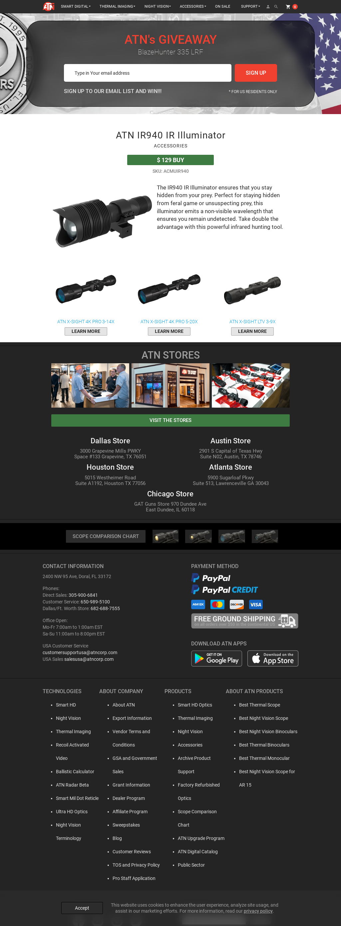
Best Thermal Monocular (256, 758)
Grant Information (124, 772)
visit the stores (170, 420)
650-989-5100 (95, 602)
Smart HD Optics (188, 705)
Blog (110, 825)
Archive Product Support (196, 758)
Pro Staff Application (126, 865)
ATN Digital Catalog (191, 825)
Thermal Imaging (66, 732)
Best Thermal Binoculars (256, 745)
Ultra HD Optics (65, 798)
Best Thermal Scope (251, 705)
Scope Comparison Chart (196, 798)
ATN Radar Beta (65, 772)
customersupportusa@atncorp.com (80, 652)
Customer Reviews (124, 838)
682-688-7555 (105, 608)
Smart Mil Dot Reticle (70, 785)
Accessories (183, 745)
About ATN (116, 705)
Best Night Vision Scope (255, 718)
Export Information (125, 718)
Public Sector (184, 838)
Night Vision (61, 718)
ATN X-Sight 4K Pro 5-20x (169, 293)
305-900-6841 (83, 595)
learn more (86, 331)
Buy (170, 159)
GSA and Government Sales (133, 758)
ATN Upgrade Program (194, 812)
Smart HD (59, 705)
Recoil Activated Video (72, 745)
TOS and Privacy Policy (129, 852)
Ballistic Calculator (68, 758)
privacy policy (258, 909)
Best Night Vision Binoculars (260, 732)
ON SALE (222, 6)
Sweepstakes (119, 812)
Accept (82, 906)
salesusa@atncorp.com (89, 659)
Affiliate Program (122, 798)
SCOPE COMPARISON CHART (105, 536)
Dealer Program (121, 785)
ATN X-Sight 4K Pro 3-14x (86, 293)
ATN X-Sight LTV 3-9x (252, 293)
